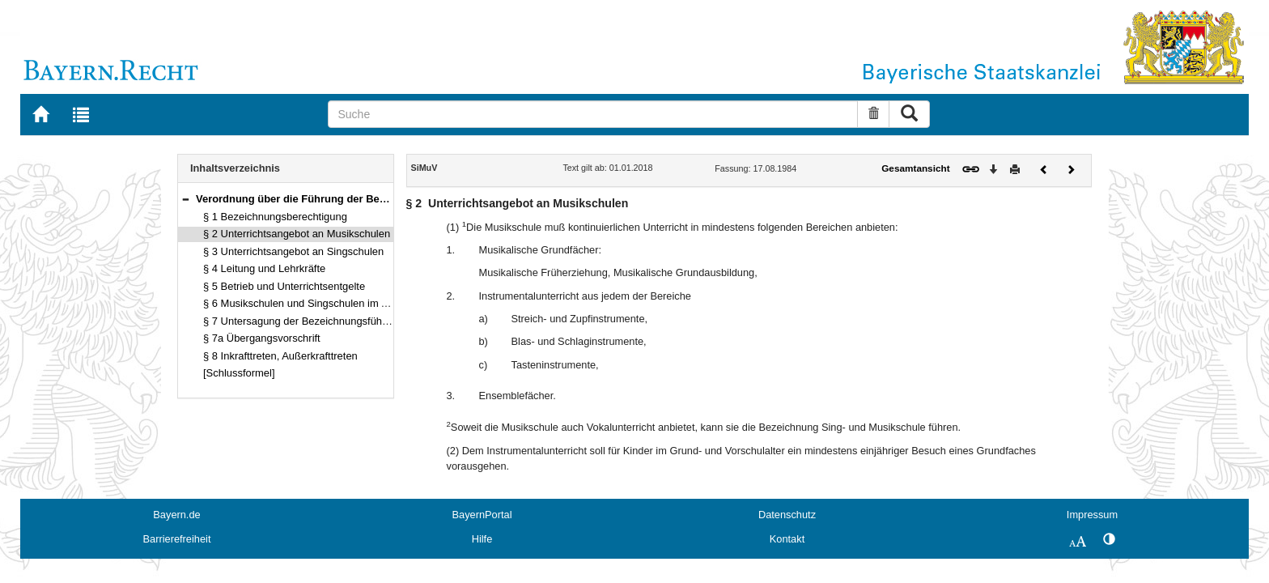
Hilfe (482, 539)
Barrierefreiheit (177, 539)
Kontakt (787, 539)
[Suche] (593, 114)
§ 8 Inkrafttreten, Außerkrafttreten (280, 356)
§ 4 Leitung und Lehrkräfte (264, 268)
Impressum (1092, 515)
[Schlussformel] (239, 373)
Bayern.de (176, 515)
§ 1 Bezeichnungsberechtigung (275, 217)
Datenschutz (787, 515)
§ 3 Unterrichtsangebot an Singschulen (293, 251)
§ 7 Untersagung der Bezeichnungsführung (303, 321)
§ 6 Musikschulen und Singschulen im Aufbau (308, 303)
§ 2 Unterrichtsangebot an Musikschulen (296, 234)
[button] (185, 199)
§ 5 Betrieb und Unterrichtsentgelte (284, 286)
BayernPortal (482, 515)
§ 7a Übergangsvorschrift (261, 338)
